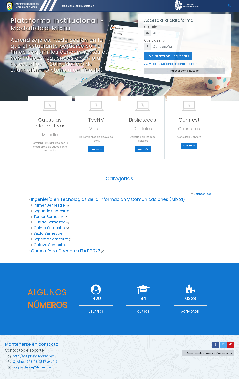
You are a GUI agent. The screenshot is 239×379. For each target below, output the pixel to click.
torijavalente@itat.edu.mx (33, 367)
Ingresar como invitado (184, 70)
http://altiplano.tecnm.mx (33, 356)
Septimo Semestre (51, 239)
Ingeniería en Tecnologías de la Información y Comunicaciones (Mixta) (108, 199)
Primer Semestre (49, 205)
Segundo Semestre (51, 211)
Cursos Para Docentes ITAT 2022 (65, 251)
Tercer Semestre (49, 216)
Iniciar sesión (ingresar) (168, 56)
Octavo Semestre (50, 244)
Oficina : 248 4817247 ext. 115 (35, 361)
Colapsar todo (203, 194)
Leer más (96, 149)
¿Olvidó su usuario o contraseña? (170, 64)
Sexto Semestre (48, 233)
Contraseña (154, 40)
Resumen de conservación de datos (208, 353)
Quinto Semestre (49, 227)
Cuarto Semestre (50, 222)
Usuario (150, 26)
